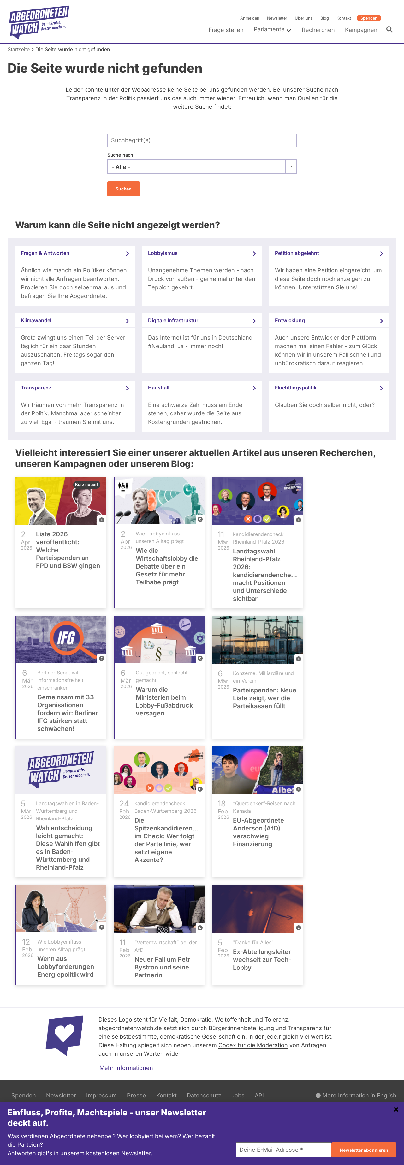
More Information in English (356, 1095)
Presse (136, 1095)
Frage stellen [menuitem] (226, 30)
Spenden (368, 18)
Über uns (304, 18)
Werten (154, 1053)
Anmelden (249, 18)
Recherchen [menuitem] (318, 30)
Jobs (238, 1095)
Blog (324, 18)
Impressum (101, 1095)
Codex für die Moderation (253, 1045)
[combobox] (202, 166)
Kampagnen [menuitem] (361, 30)
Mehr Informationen (126, 1068)
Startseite (19, 49)
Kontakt (343, 18)
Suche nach (120, 155)
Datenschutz (204, 1095)
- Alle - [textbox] (120, 167)
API (259, 1095)
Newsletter (277, 18)
